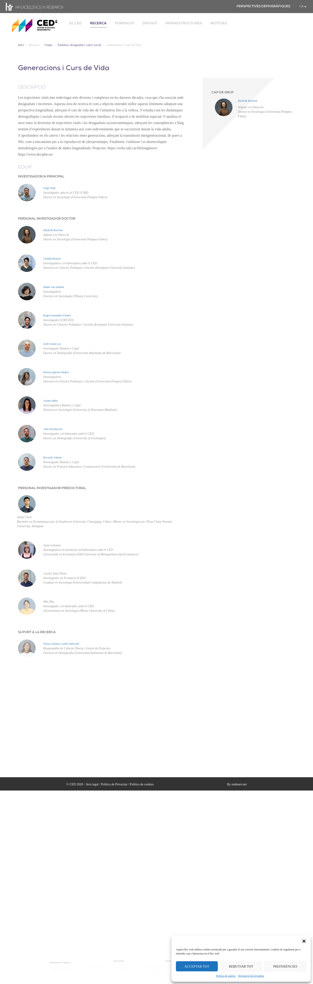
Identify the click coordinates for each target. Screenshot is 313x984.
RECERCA (98, 23)
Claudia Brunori (52, 258)
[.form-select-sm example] (303, 6)
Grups (48, 45)
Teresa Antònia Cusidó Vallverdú (61, 643)
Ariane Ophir (50, 400)
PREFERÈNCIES (285, 966)
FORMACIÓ (124, 23)
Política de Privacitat (114, 784)
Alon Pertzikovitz (52, 429)
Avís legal (92, 784)
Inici (21, 45)
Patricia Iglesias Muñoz (56, 372)
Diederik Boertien (53, 230)
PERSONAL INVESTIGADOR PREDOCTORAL (52, 488)
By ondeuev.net (237, 784)
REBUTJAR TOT (241, 966)
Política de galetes (226, 975)
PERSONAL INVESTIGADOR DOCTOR (46, 219)
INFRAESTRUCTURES (183, 23)
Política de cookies (142, 784)
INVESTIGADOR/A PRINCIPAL (41, 176)
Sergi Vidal (49, 188)
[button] (304, 940)
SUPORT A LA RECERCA (37, 632)
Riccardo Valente (52, 457)
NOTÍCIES (218, 23)
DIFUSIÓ (150, 23)
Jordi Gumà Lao (52, 343)
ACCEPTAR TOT (196, 966)
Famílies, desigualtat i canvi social (79, 45)
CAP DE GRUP (223, 92)
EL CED (75, 23)
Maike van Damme (53, 287)
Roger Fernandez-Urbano (57, 315)
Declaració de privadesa (251, 975)
